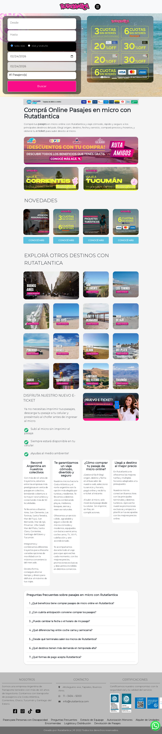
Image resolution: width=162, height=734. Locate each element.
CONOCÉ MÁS (36, 240)
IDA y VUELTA (40, 45)
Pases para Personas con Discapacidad (25, 719)
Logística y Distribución (77, 723)
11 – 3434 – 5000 (72, 695)
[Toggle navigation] (97, 6)
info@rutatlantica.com (76, 701)
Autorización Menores (119, 719)
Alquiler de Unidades (147, 719)
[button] (28, 179)
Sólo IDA (19, 45)
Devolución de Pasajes (107, 723)
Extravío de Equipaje (92, 719)
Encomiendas (53, 723)
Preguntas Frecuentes (64, 719)
